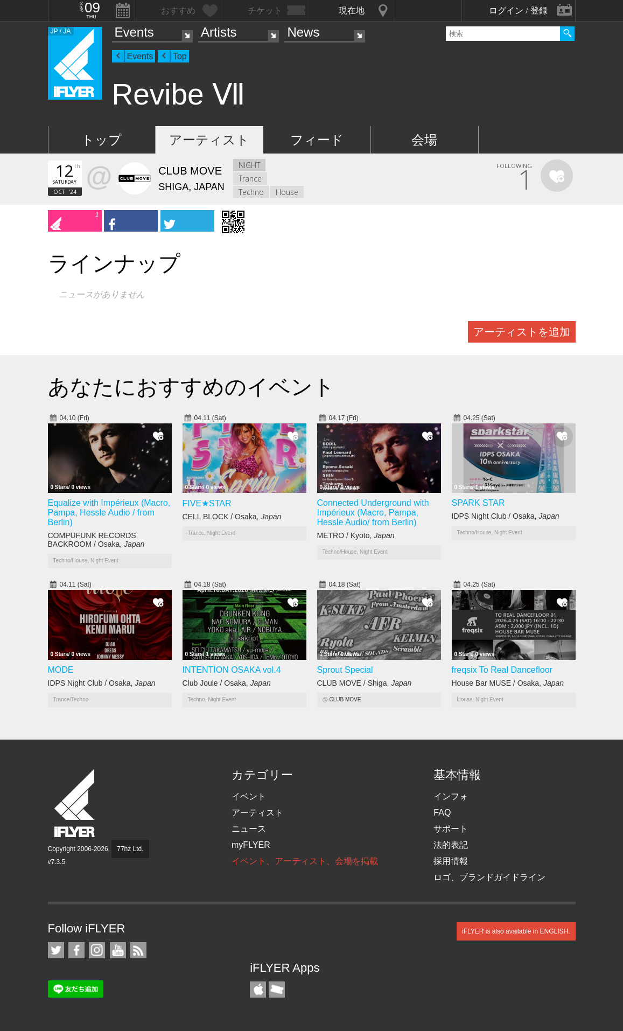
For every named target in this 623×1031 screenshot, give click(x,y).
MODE (61, 669)
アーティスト (209, 140)
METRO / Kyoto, (356, 535)
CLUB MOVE (345, 699)
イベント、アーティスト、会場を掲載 (305, 861)
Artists (219, 32)
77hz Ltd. (130, 849)
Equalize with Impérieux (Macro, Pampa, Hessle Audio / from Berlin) (109, 512)
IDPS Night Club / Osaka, (505, 516)
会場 (424, 140)
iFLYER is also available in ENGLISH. (516, 931)
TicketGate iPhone (277, 989)
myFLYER (251, 844)
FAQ (442, 812)
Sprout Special (345, 669)
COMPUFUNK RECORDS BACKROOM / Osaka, (96, 539)
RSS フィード (138, 950)
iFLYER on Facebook (76, 950)
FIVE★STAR (207, 503)
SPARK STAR (478, 502)
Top (180, 56)
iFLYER (75, 803)
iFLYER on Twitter (56, 950)
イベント (249, 796)
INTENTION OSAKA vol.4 (232, 669)
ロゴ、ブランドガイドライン (489, 877)
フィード (317, 140)
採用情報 (450, 861)
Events (134, 32)
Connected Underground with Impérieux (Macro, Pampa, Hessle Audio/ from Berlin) (373, 512)
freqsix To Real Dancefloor (502, 669)
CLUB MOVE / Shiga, (364, 683)
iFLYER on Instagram (97, 950)
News (303, 32)
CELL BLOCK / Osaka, (232, 516)
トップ (101, 140)
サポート (450, 828)
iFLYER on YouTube (118, 950)
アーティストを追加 (521, 332)
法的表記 (450, 844)
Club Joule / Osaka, (227, 683)
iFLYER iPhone (258, 989)
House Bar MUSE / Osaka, (508, 683)
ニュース (249, 828)
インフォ (450, 796)
